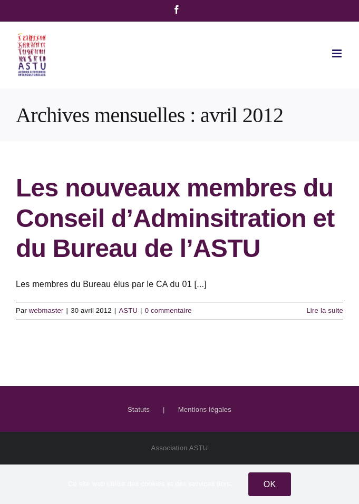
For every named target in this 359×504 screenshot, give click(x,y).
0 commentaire (168, 310)
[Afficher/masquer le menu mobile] (337, 53)
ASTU (128, 310)
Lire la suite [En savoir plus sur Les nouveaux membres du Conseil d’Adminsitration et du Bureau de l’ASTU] (324, 310)
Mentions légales (204, 409)
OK (270, 484)
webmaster (46, 310)
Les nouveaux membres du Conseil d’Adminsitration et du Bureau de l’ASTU (175, 218)
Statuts (139, 409)
